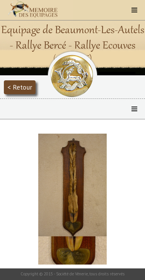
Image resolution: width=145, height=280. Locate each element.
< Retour (19, 87)
